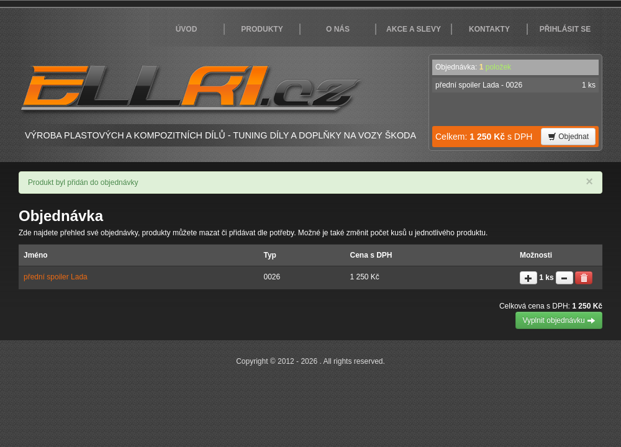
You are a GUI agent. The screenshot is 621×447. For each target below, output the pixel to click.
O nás (338, 29)
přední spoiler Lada (56, 277)
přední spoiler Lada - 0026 (515, 85)
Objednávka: (473, 67)
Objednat (568, 136)
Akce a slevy (413, 29)
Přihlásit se (565, 29)
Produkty (262, 29)
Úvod (186, 29)
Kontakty (489, 29)
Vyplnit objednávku (559, 320)
